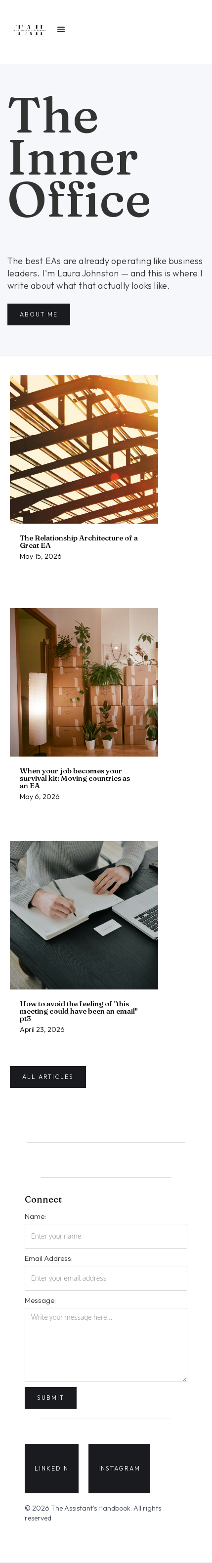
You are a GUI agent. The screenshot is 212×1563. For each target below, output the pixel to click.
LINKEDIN (52, 1468)
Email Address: (49, 1258)
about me (39, 314)
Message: (40, 1300)
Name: (35, 1216)
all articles (48, 1076)
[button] (61, 30)
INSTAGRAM (119, 1468)
